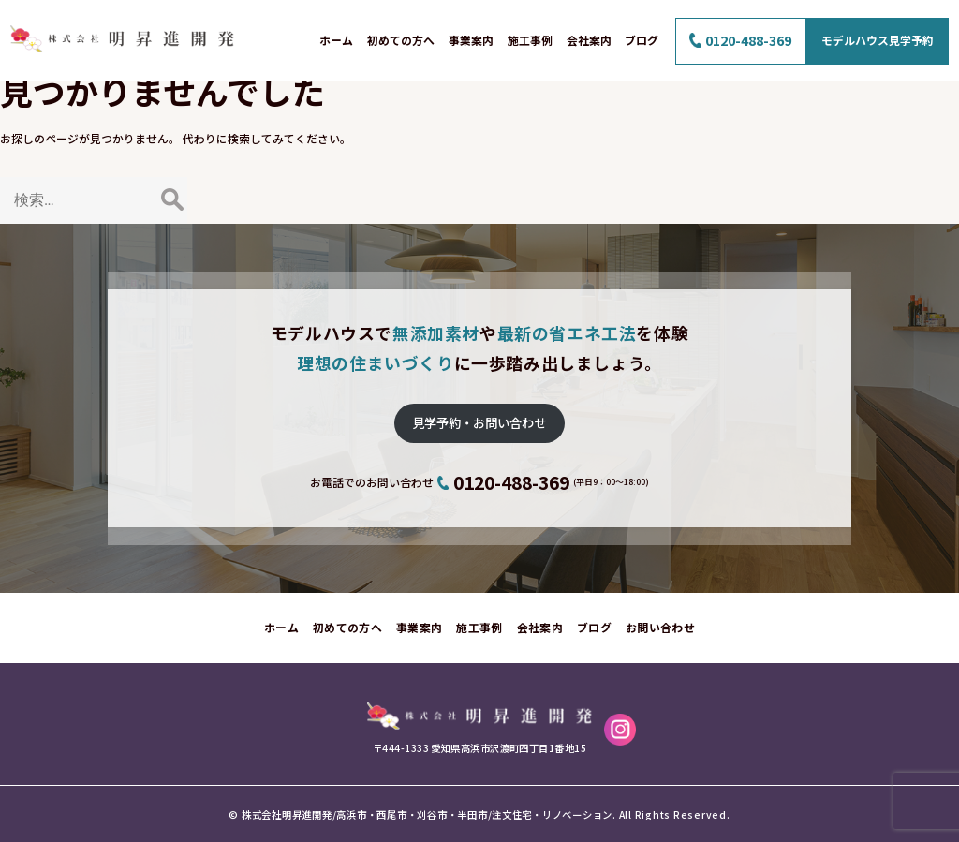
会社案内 (589, 40)
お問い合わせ (660, 627)
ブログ (641, 40)
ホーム (336, 40)
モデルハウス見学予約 (877, 40)
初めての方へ (401, 40)
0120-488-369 (748, 40)
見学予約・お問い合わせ (479, 423)
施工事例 (530, 40)
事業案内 (471, 40)
